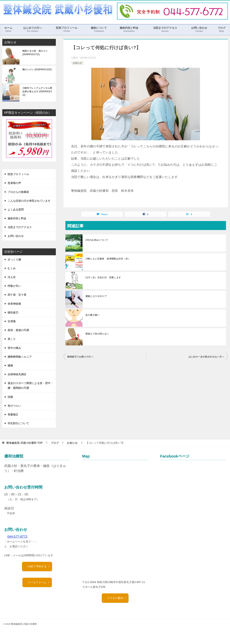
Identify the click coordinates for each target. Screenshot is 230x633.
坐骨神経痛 (14, 303)
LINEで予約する (38, 566)
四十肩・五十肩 (17, 294)
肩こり (12, 338)
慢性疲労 (13, 312)
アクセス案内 (117, 598)
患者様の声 (14, 182)
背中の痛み (14, 347)
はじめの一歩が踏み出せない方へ (206, 356)
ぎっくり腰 (14, 259)
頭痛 (10, 396)
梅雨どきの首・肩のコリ (35, 53)
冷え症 (12, 277)
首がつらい (14, 405)
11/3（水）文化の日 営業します (103, 277)
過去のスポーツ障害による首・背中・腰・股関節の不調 (30, 385)
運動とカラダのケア (96, 296)
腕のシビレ (37, 69)
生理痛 (12, 321)
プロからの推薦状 (18, 191)
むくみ (12, 268)
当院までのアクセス (165, 29)
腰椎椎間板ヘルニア (20, 356)
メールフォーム (39, 582)
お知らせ (77, 63)
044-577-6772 (17, 536)
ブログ (222, 29)
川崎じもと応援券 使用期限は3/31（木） (108, 258)
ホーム (8, 29)
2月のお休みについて (96, 240)
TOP (24, 442)
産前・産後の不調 (18, 330)
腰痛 (10, 365)
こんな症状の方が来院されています (29, 200)
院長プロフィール (66, 29)
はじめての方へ (32, 29)
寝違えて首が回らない (97, 333)
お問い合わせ (199, 29)
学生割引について (18, 423)
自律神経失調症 (17, 374)
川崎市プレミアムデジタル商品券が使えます (37, 91)
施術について (99, 29)
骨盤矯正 (13, 414)
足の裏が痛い (92, 315)
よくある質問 (16, 209)
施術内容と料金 (129, 29)
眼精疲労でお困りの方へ (80, 356)
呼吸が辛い (14, 285)
